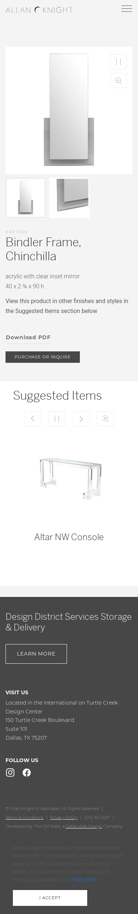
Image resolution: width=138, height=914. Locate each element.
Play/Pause (118, 61)
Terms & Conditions (24, 817)
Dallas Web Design (84, 826)
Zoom (118, 80)
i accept (50, 897)
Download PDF (28, 337)
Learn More (36, 653)
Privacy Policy (64, 817)
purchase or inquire (43, 356)
